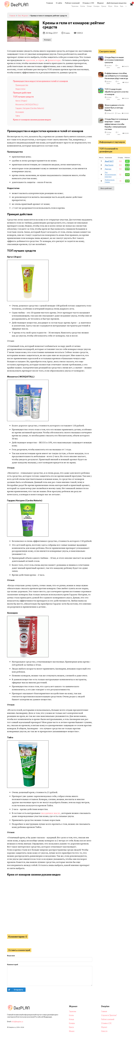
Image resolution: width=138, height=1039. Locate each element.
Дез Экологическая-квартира (110, 177)
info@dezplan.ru (17, 1021)
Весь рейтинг (106, 191)
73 (120, 183)
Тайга (17, 116)
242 (120, 164)
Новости (104, 1031)
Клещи (71, 1019)
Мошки (71, 1031)
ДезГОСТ (109, 164)
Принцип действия (22, 92)
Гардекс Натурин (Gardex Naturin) (29, 108)
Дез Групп (109, 167)
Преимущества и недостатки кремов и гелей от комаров (40, 81)
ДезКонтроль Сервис (109, 183)
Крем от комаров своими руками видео (32, 119)
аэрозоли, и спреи (35, 60)
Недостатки (20, 89)
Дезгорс (108, 171)
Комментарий (12, 964)
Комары (47, 40)
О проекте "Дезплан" (109, 1015)
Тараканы (72, 1011)
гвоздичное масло (50, 813)
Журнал (104, 1027)
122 (120, 171)
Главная (104, 1011)
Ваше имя (11, 956)
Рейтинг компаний (107, 1019)
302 (120, 167)
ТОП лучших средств (23, 96)
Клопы (71, 1015)
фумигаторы (54, 60)
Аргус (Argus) (21, 100)
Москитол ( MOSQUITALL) (26, 104)
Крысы (71, 1027)
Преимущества (21, 85)
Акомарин (19, 112)
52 (120, 177)
